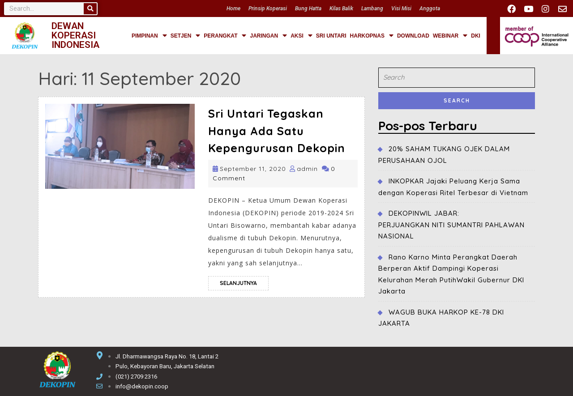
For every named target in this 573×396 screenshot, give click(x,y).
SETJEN (186, 36)
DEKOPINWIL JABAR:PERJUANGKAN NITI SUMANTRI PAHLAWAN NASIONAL (451, 224)
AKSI (301, 36)
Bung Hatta (308, 8)
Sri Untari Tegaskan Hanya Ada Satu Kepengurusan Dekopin (276, 130)
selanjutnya (244, 281)
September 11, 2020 (253, 169)
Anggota (429, 8)
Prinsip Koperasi (267, 8)
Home (233, 8)
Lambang (372, 8)
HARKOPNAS (371, 36)
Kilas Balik (341, 8)
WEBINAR (450, 36)
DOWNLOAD (413, 36)
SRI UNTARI (331, 36)
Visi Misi (401, 8)
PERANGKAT (225, 36)
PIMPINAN (149, 36)
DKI (475, 36)
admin (307, 169)
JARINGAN (268, 36)
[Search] (90, 8)
